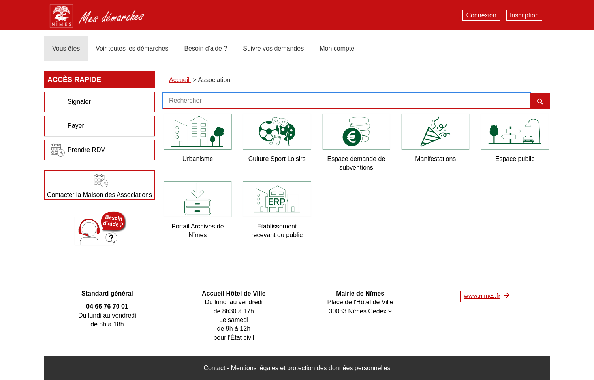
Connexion (481, 15)
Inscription (524, 15)
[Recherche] (540, 101)
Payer (76, 125)
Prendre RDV (86, 149)
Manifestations (435, 158)
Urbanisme (197, 158)
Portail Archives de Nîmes (197, 230)
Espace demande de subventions (356, 163)
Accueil (180, 80)
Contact (214, 368)
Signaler (79, 101)
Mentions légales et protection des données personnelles (311, 368)
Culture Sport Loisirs (277, 158)
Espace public (515, 158)
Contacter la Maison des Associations (99, 194)
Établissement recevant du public (277, 230)
